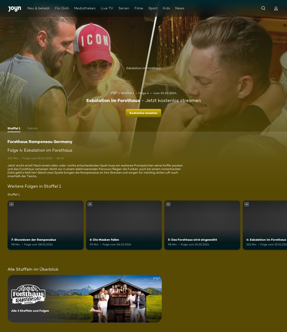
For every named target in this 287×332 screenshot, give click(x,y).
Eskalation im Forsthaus (143, 68)
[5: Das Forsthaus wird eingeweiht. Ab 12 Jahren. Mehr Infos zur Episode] (202, 225)
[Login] (276, 8)
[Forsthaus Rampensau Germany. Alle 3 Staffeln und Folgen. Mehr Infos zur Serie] (84, 299)
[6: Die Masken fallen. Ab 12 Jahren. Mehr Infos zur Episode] (124, 225)
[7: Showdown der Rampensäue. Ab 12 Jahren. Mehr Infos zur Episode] (45, 225)
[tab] (14, 128)
